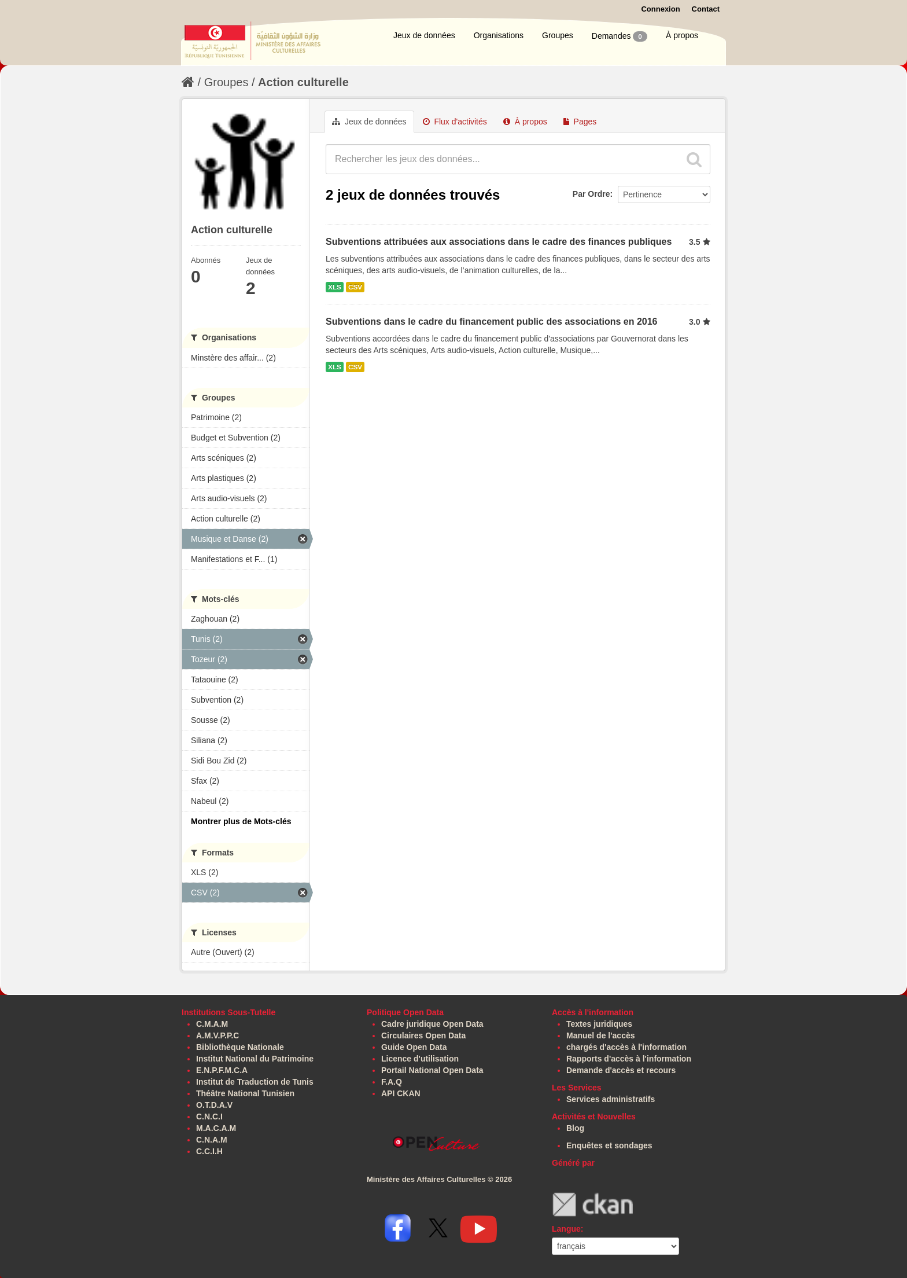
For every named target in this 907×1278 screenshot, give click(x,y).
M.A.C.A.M (216, 1128)
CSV (355, 287)
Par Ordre (591, 194)
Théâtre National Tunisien (245, 1093)
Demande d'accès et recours (621, 1070)
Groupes (557, 35)
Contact (706, 9)
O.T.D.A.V (214, 1105)
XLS (334, 287)
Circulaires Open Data (423, 1035)
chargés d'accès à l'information (626, 1047)
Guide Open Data (414, 1047)
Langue (566, 1228)
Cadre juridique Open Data (432, 1024)
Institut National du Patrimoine (255, 1058)
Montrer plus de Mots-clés (241, 821)
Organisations (498, 35)
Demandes (619, 36)
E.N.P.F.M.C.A (222, 1070)
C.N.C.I (209, 1116)
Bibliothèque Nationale (240, 1047)
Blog (575, 1128)
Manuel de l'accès (600, 1035)
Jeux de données (424, 35)
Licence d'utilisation (420, 1058)
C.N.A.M (211, 1139)
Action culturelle (303, 82)
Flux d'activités (455, 121)
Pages (580, 121)
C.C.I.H (209, 1151)
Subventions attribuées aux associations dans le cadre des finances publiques (499, 242)
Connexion (660, 9)
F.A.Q (391, 1081)
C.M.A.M (212, 1024)
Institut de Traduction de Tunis (255, 1081)
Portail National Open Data (432, 1070)
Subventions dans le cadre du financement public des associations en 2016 (492, 321)
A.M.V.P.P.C (217, 1035)
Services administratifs (610, 1099)
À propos (682, 35)
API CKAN (401, 1093)
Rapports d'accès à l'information (628, 1058)
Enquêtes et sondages (609, 1145)
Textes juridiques (599, 1024)
